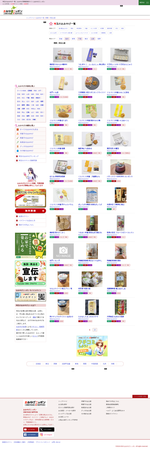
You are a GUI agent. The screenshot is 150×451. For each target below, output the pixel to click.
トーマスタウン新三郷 (66, 33)
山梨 (92, 39)
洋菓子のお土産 (86, 401)
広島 (27, 112)
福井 (32, 101)
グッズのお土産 (86, 410)
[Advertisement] (85, 9)
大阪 (18, 109)
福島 (32, 94)
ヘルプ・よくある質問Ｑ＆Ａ (115, 410)
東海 (76, 364)
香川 (41, 112)
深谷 (122, 28)
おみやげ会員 (21, 327)
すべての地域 (21, 90)
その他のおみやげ (26, 151)
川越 (86, 28)
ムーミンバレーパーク (82, 33)
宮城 (18, 94)
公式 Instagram (48, 434)
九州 (104, 364)
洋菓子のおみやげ (26, 134)
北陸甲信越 (66, 364)
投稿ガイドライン (112, 413)
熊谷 (72, 28)
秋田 (23, 94)
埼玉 (23, 98)
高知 (23, 116)
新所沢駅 (109, 28)
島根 (18, 112)
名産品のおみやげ (26, 142)
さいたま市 (53, 33)
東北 (47, 364)
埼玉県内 (79, 28)
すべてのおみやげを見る (29, 129)
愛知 (27, 105)
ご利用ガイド (110, 407)
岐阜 (18, 105)
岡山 (23, 112)
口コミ (35, 336)
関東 (47, 18)
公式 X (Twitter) (47, 429)
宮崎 (23, 119)
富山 (23, 101)
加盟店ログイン (7, 442)
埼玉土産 (52, 18)
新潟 (18, 101)
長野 (99, 39)
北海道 (30, 90)
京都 (41, 105)
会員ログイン (24, 216)
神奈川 (38, 98)
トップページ (30, 18)
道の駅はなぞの (63, 28)
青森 (35, 90)
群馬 (73, 39)
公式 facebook (31, 434)
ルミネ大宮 (94, 33)
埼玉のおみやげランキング (29, 156)
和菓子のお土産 (86, 404)
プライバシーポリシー (43, 442)
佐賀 (32, 116)
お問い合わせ (56, 442)
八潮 (110, 33)
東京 (86, 39)
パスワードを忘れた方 (27, 220)
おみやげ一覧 (40, 18)
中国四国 (94, 364)
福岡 (27, 116)
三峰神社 (103, 33)
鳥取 (38, 109)
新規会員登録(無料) (112, 404)
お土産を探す (62, 404)
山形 (27, 94)
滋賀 (37, 105)
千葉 (79, 39)
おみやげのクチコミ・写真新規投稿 (30, 198)
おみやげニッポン (13, 9)
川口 (116, 28)
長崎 (37, 116)
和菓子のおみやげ (26, 138)
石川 (27, 101)
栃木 (67, 39)
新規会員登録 (30, 210)
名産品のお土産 (86, 407)
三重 (32, 105)
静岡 (23, 105)
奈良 (27, 109)
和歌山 (33, 109)
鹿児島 (28, 119)
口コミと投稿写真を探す (66, 407)
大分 (18, 119)
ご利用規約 (30, 442)
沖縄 (34, 119)
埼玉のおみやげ (55, 67)
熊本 (41, 116)
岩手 (39, 90)
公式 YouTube (31, 429)
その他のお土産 (86, 413)
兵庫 (23, 109)
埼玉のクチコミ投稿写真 (28, 160)
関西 (84, 364)
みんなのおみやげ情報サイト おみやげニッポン (35, 403)
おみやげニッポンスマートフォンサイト (30, 296)
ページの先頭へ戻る (140, 396)
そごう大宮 (94, 28)
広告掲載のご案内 (19, 442)
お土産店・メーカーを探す (67, 410)
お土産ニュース (63, 417)
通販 (34, 317)
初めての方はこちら (26, 225)
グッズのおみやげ (26, 146)
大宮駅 (102, 28)
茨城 (60, 39)
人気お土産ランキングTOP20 (67, 420)
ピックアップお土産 (64, 413)
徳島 (37, 112)
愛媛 (18, 116)
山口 (32, 112)
